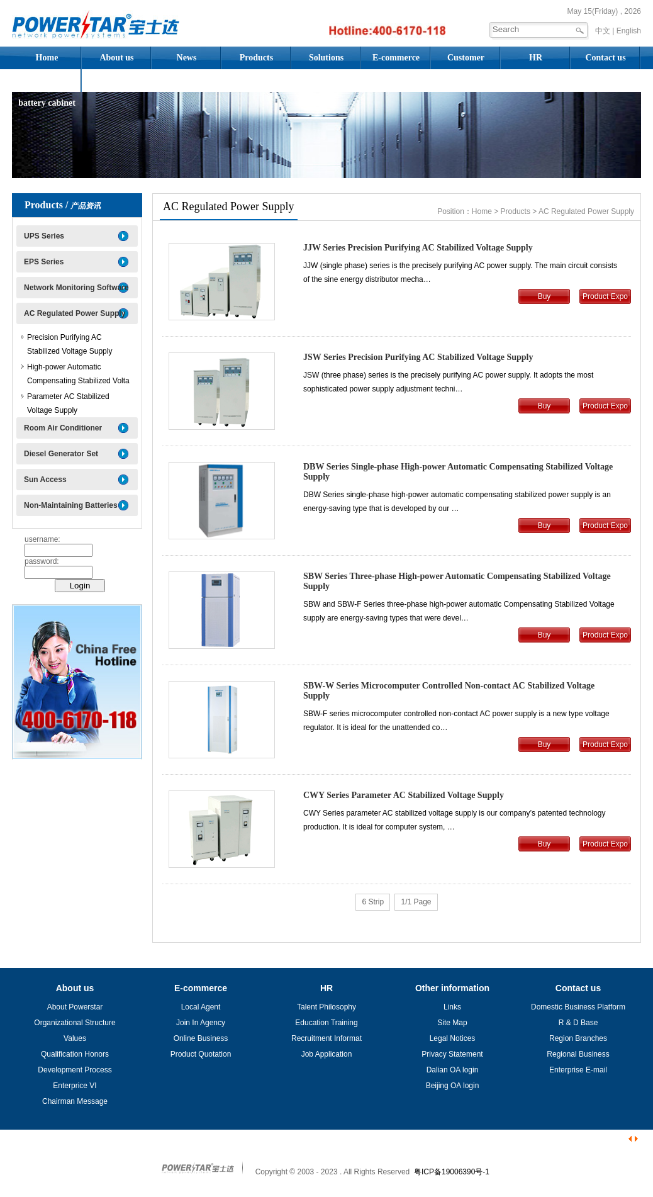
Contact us (605, 57)
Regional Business (578, 1054)
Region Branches (578, 1038)
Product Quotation (201, 1054)
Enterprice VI (74, 1085)
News (187, 57)
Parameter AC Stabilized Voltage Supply (68, 403)
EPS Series (44, 261)
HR (535, 57)
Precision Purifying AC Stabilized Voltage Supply (69, 344)
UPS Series (44, 236)
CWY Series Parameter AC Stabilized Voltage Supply (403, 795)
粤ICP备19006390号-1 (451, 1171)
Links (452, 1007)
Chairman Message (75, 1101)
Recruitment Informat (326, 1038)
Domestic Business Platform (578, 1007)
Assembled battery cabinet (46, 84)
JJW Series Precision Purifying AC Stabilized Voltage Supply (418, 247)
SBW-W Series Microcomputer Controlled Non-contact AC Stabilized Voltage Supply (448, 690)
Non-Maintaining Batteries (71, 505)
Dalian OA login (453, 1069)
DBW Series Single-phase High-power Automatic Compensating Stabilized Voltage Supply (458, 471)
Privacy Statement (452, 1054)
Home (47, 57)
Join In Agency (200, 1022)
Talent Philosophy (326, 1007)
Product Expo (605, 296)
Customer (465, 57)
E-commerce (396, 57)
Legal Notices (453, 1038)
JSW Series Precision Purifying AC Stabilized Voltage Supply (418, 357)
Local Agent (201, 1007)
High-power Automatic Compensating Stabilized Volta (78, 373)
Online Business (201, 1038)
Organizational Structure (74, 1022)
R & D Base (578, 1022)
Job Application (326, 1054)
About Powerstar (75, 1007)
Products (256, 57)
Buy (544, 296)
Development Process (74, 1069)
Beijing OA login (452, 1085)
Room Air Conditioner (63, 428)
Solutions (326, 57)
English (629, 30)
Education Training (326, 1022)
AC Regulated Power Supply (74, 313)
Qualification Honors (75, 1054)
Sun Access (45, 479)
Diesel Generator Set (61, 453)
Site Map (452, 1022)
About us (116, 57)
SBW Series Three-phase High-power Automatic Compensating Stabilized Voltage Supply (457, 581)
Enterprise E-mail (578, 1069)
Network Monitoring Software (76, 287)
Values (75, 1038)
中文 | (604, 30)
